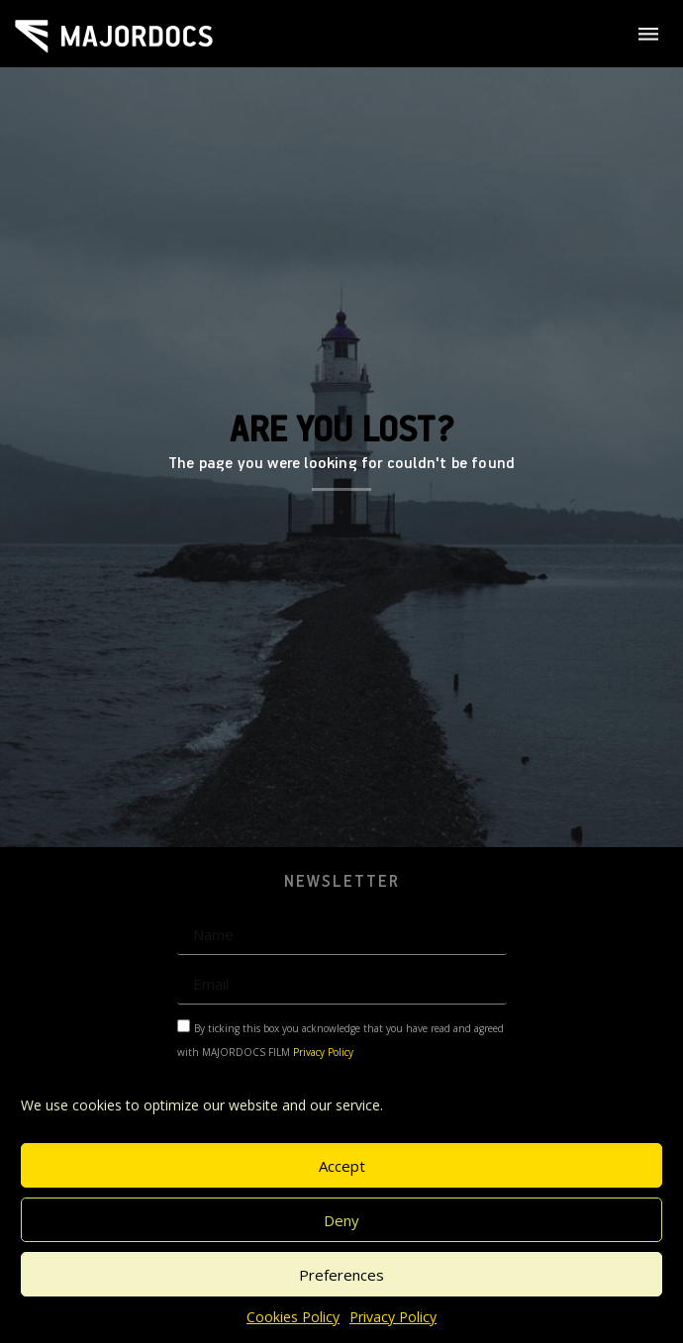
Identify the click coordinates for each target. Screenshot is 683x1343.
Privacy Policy (393, 1316)
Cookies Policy (293, 1316)
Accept (342, 1166)
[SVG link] (114, 36)
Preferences (341, 1275)
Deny (341, 1220)
